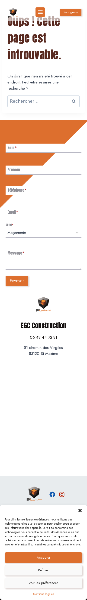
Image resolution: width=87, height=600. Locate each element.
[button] (80, 510)
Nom (11, 148)
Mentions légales (43, 594)
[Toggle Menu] (40, 12)
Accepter (43, 557)
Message (15, 253)
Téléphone (16, 190)
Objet (9, 225)
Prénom (13, 169)
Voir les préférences (43, 582)
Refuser (43, 570)
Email (12, 212)
